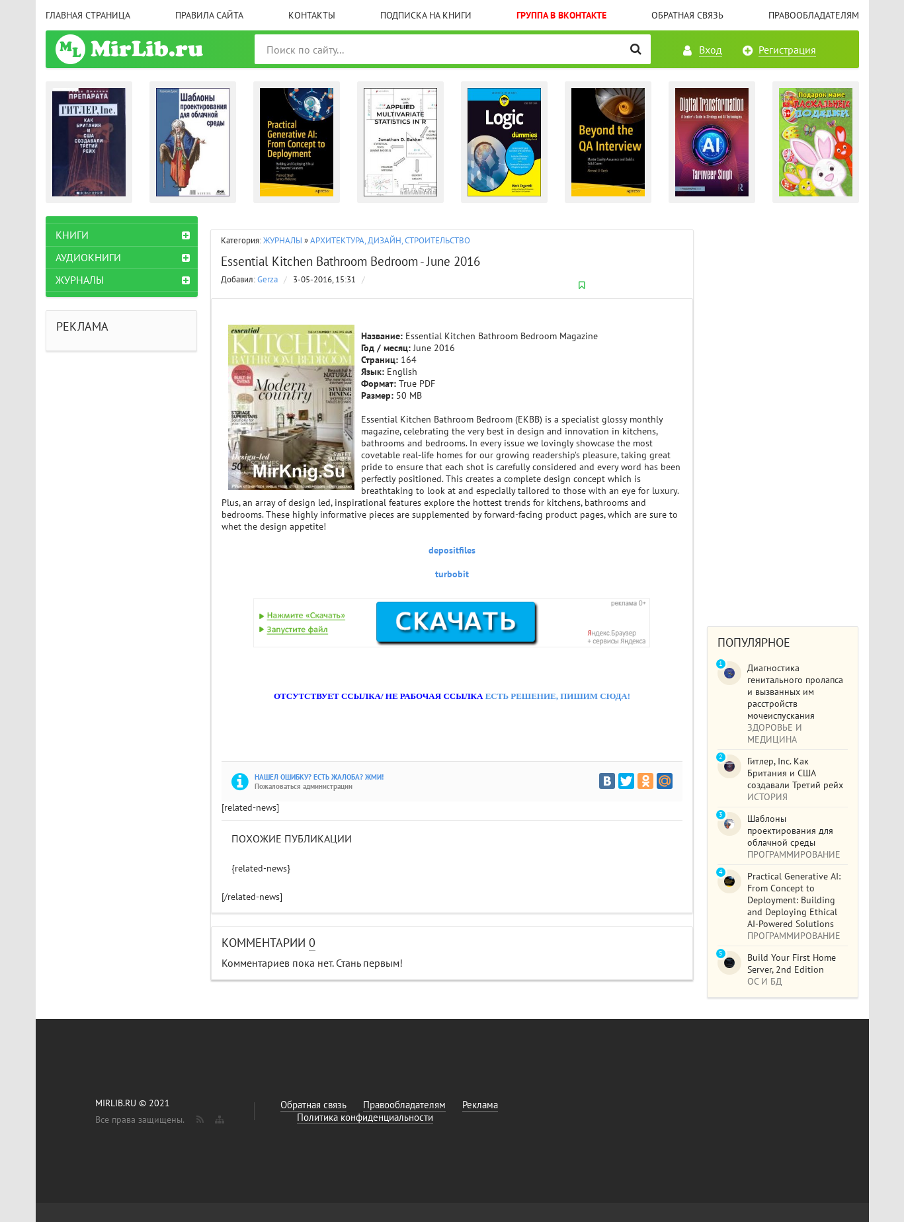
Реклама (480, 1104)
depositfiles (452, 550)
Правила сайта (209, 15)
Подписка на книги (426, 15)
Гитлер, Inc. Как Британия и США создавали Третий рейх (795, 773)
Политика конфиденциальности (365, 1117)
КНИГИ (72, 234)
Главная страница (88, 15)
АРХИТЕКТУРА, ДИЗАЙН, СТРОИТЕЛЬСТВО (390, 240)
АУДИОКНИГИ (88, 257)
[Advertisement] (783, 414)
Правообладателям (813, 15)
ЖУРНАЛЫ (282, 240)
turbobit (452, 574)
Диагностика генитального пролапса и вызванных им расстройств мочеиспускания (795, 691)
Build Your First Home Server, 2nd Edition (791, 963)
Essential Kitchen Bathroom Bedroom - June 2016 (350, 261)
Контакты (311, 15)
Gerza (267, 279)
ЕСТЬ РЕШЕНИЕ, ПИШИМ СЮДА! (557, 696)
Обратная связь (687, 15)
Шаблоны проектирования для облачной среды (790, 830)
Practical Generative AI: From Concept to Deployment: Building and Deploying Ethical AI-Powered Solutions (794, 900)
